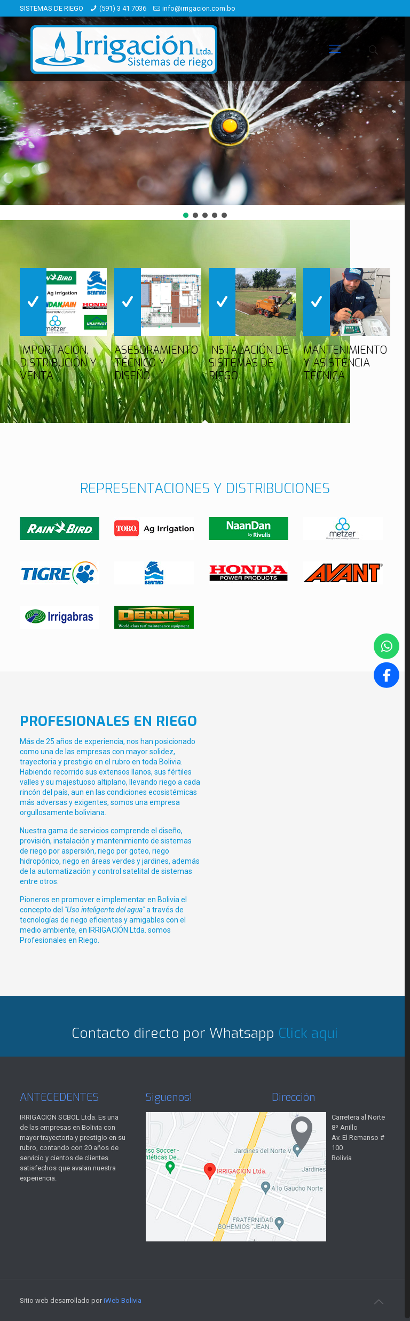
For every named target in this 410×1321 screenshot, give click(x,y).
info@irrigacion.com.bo (198, 8)
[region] (205, 110)
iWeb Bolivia (122, 1300)
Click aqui (308, 1033)
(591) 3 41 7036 (122, 8)
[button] (185, 215)
